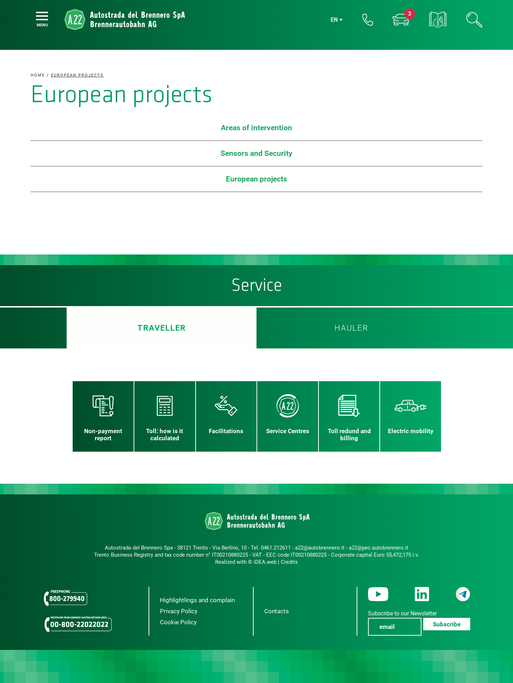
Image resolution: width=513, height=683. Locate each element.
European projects (256, 179)
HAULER (351, 328)
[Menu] (42, 16)
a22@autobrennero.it (319, 548)
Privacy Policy (178, 611)
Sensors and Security (256, 153)
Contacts (276, 611)
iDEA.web (265, 562)
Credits (289, 562)
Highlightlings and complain (197, 600)
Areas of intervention (256, 128)
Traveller (161, 328)
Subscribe (447, 624)
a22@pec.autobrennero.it (378, 548)
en (334, 19)
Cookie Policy (178, 622)
